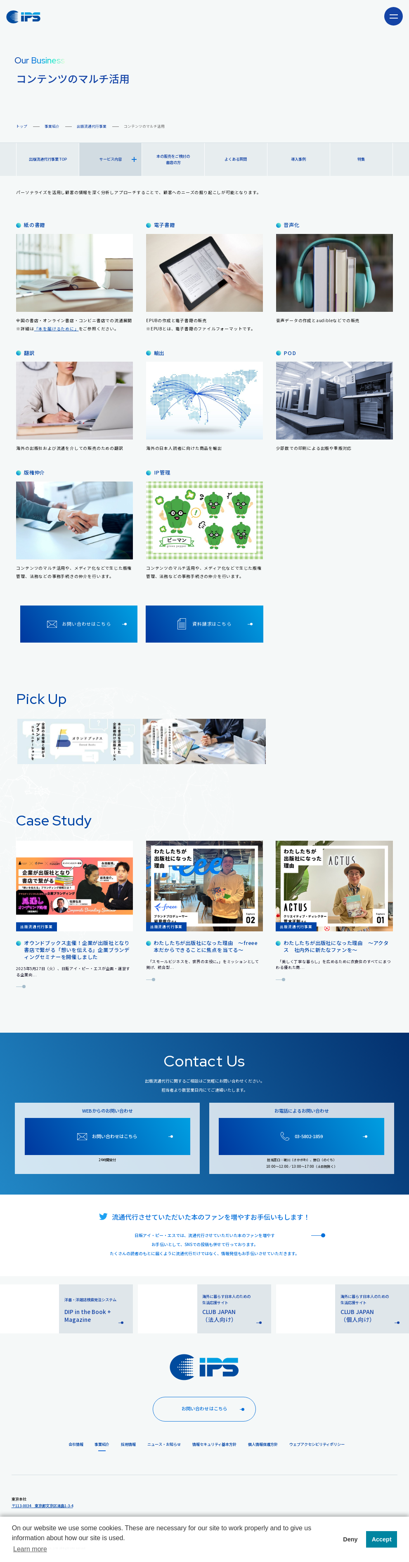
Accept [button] (382, 1539)
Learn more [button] (30, 1549)
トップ (21, 126)
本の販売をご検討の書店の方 (173, 159)
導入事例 (298, 159)
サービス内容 (118, 159)
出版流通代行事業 (91, 126)
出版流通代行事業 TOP (48, 159)
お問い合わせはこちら (214, 1409)
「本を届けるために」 (56, 329)
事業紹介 (52, 126)
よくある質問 (236, 159)
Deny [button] (350, 1539)
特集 (361, 159)
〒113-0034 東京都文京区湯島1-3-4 (42, 1505)
